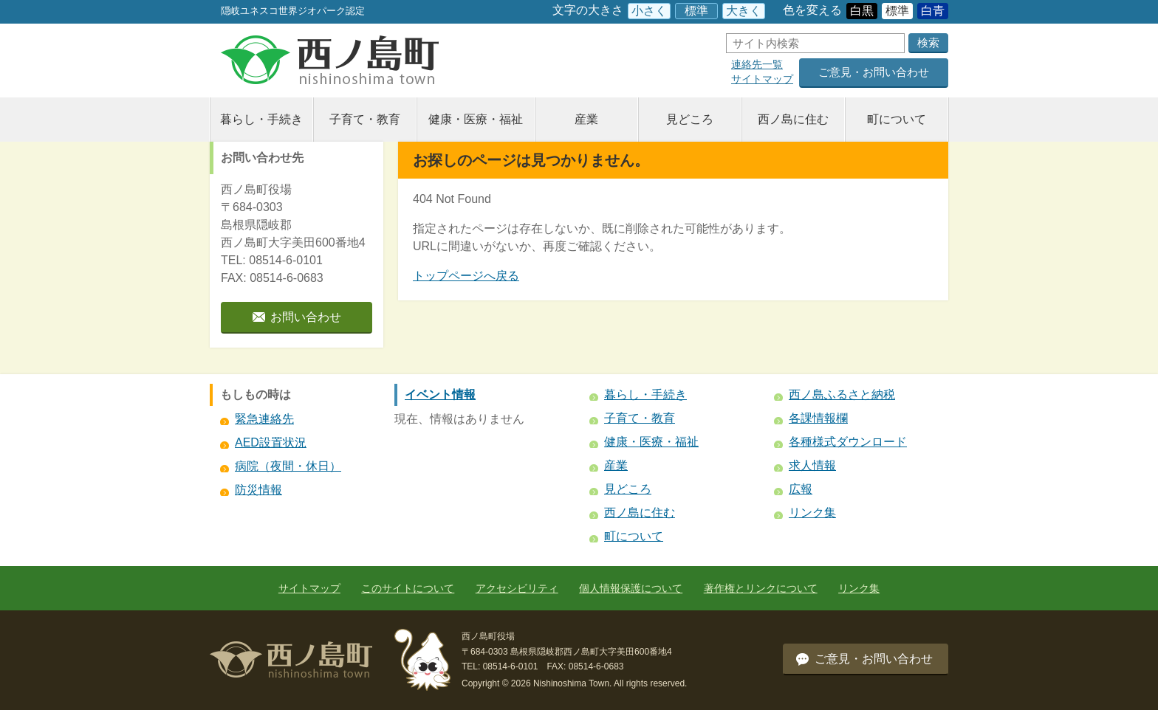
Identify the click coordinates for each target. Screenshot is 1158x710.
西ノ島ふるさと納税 (842, 394)
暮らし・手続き (261, 119)
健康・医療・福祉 (475, 119)
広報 (800, 489)
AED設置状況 (270, 442)
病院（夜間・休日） (288, 466)
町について (896, 119)
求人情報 (812, 465)
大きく (743, 10)
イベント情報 (440, 394)
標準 (696, 10)
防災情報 (258, 489)
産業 (586, 119)
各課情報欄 (818, 418)
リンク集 (812, 512)
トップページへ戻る (466, 275)
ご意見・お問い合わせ (873, 72)
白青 (933, 10)
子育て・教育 (364, 119)
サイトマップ (762, 79)
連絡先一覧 (757, 64)
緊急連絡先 (264, 419)
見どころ (689, 119)
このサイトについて (407, 588)
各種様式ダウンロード (848, 441)
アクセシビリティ (517, 588)
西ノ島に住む (793, 119)
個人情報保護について (630, 588)
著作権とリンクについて (761, 588)
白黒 (862, 10)
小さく (649, 10)
